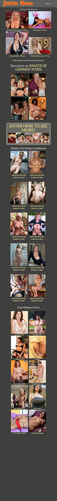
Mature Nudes (19, 323)
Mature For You (37, 372)
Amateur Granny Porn (31, 67)
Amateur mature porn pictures (19, 176)
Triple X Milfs (19, 348)
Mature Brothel (19, 397)
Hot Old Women (19, 372)
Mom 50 (37, 348)
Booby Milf (37, 397)
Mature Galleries (37, 422)
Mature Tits (37, 323)
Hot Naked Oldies (19, 422)
